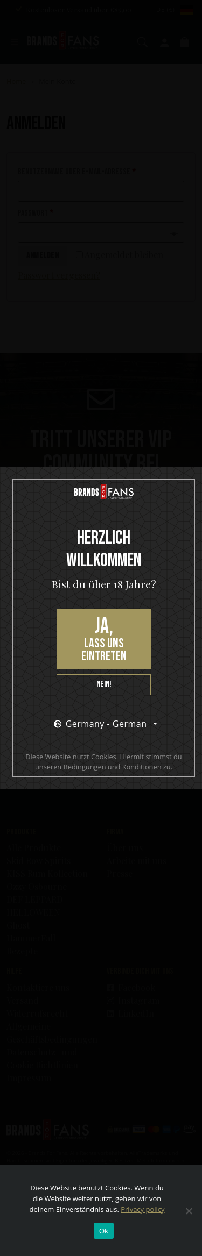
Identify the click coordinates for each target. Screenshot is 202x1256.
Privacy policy (142, 1209)
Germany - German (100, 724)
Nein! (104, 684)
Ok (103, 1231)
